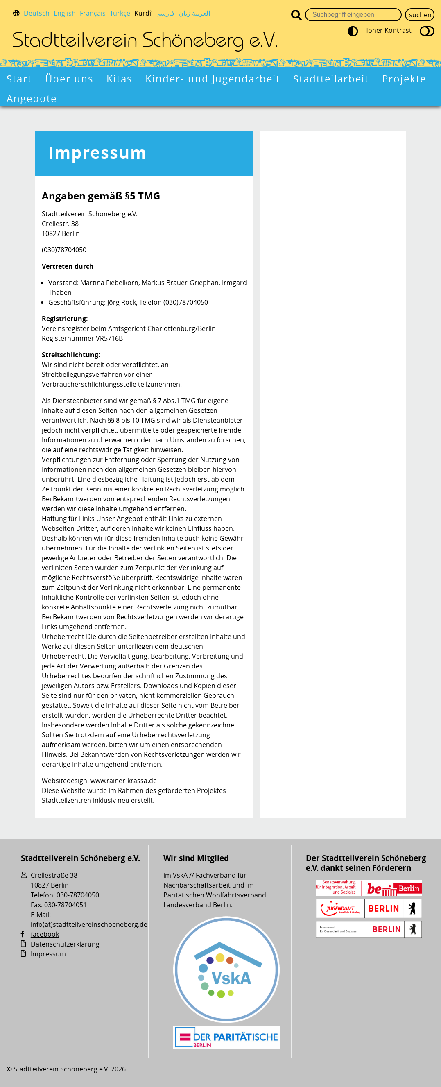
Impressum (97, 152)
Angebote (32, 98)
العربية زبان (194, 13)
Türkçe (120, 13)
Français (93, 13)
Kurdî (142, 13)
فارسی (164, 13)
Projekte (404, 78)
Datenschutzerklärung (65, 944)
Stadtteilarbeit (331, 78)
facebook (45, 934)
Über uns (69, 78)
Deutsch (37, 13)
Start (19, 78)
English (65, 13)
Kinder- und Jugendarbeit (212, 78)
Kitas (119, 78)
